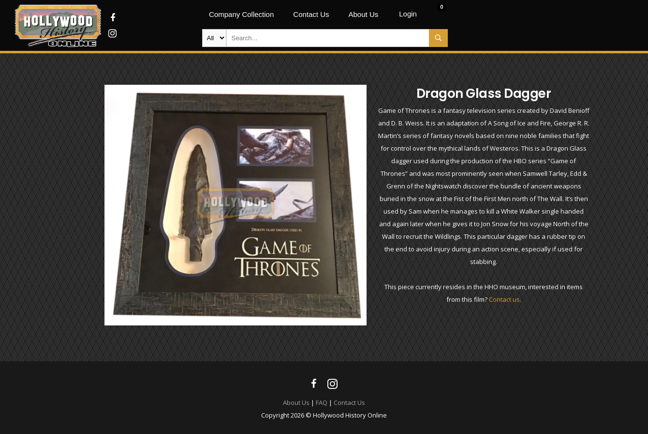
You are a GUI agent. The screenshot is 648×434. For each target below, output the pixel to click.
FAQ (321, 402)
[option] (235, 205)
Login (408, 14)
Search (438, 38)
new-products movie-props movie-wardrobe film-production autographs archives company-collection (214, 38)
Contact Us (349, 402)
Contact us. (505, 299)
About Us (296, 402)
